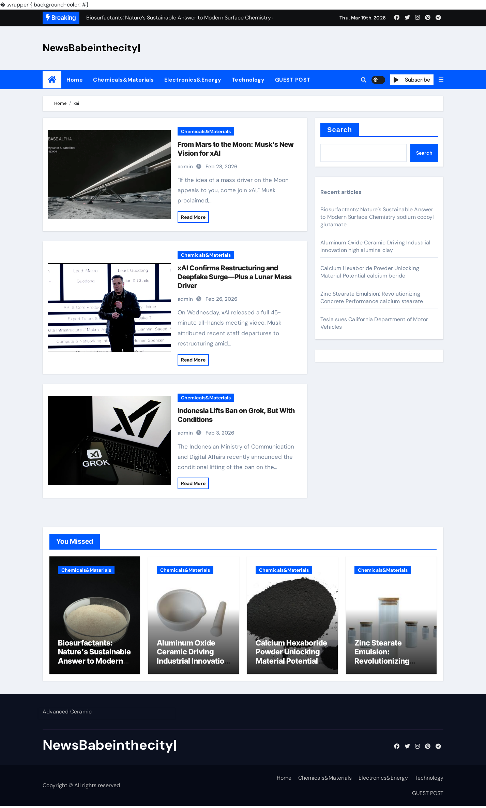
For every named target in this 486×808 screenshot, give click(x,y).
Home (74, 79)
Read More (193, 217)
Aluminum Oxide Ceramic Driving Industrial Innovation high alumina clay (375, 246)
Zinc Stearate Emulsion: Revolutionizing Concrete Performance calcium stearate (371, 297)
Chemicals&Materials (123, 79)
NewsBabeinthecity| (91, 47)
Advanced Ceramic (67, 713)
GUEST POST (292, 79)
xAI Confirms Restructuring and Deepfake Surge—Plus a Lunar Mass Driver (235, 277)
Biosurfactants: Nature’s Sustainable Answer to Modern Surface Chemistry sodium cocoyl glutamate (377, 217)
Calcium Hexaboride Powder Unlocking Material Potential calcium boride (369, 272)
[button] (441, 80)
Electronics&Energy (193, 79)
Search (339, 129)
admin (185, 166)
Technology (248, 79)
